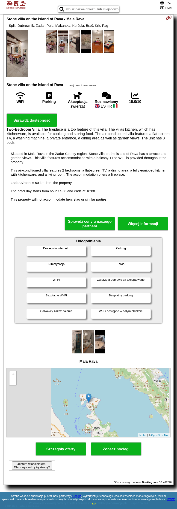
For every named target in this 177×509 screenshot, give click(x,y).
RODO (171, 499)
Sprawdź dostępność (31, 120)
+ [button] (13, 374)
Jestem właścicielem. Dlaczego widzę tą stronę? (32, 465)
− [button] (13, 381)
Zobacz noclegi (116, 449)
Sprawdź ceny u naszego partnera (90, 224)
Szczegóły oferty (60, 449)
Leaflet (143, 435)
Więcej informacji (143, 224)
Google (76, 496)
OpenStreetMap (160, 435)
